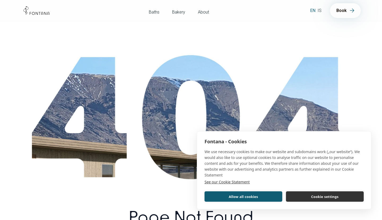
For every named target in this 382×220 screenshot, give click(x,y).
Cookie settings (324, 196)
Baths (154, 12)
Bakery (178, 12)
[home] (36, 10)
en (312, 10)
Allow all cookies (243, 196)
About (203, 12)
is (320, 10)
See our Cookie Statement (227, 181)
